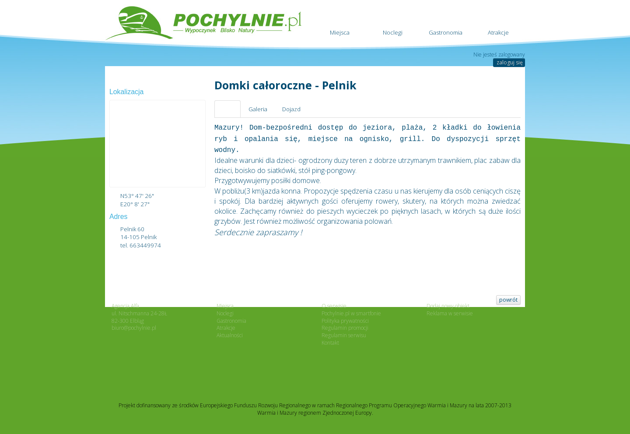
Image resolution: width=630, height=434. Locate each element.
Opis (227, 109)
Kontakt (330, 342)
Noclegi (392, 21)
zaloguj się (510, 62)
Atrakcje (498, 21)
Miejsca (340, 21)
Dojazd (291, 109)
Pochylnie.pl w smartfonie (351, 313)
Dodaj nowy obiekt (448, 306)
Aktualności (230, 335)
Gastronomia (445, 21)
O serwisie (334, 306)
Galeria (257, 109)
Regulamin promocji (345, 328)
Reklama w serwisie (450, 313)
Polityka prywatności (345, 321)
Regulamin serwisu (344, 335)
